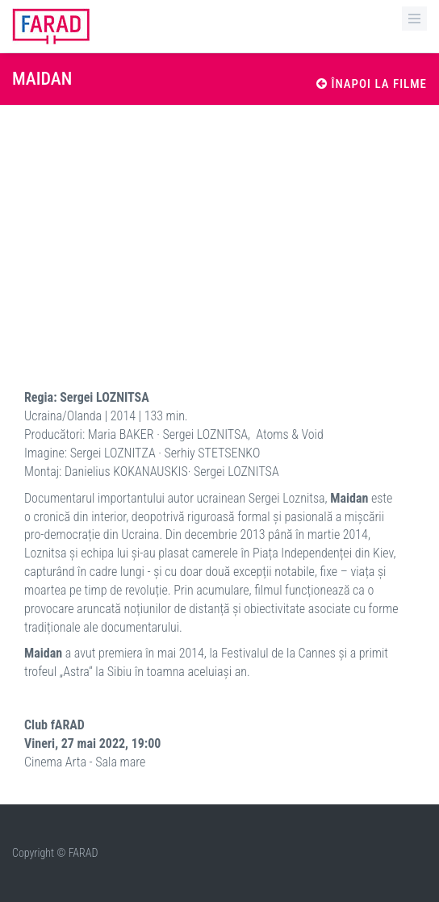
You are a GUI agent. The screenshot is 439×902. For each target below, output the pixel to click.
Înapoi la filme (371, 84)
